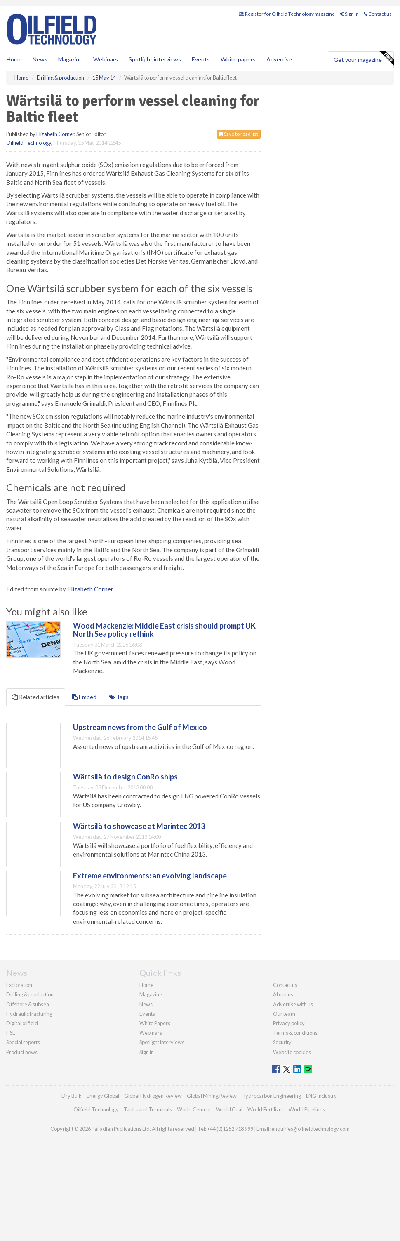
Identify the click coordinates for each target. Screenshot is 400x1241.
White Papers (154, 1023)
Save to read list (238, 134)
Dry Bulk (71, 1096)
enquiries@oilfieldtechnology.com (310, 1129)
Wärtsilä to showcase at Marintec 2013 (139, 826)
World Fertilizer (265, 1109)
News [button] (40, 59)
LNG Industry (321, 1096)
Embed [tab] (84, 696)
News (146, 1004)
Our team (284, 1013)
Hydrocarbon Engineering (271, 1096)
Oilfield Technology (28, 142)
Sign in (349, 13)
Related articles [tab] (35, 696)
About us (283, 994)
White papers (238, 59)
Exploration (19, 985)
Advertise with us (293, 1004)
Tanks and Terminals (148, 1109)
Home (14, 59)
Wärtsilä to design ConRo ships (125, 776)
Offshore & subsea (27, 1004)
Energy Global (103, 1096)
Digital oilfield (22, 1023)
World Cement (194, 1109)
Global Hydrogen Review (153, 1096)
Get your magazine (363, 59)
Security (282, 1042)
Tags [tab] (119, 696)
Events (201, 59)
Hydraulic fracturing (29, 1013)
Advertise (279, 59)
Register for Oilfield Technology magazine (287, 13)
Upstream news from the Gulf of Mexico (140, 727)
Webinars (105, 59)
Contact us (378, 13)
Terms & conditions (295, 1032)
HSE (10, 1032)
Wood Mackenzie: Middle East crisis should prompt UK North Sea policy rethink (164, 629)
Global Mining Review (212, 1096)
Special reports (23, 1042)
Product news (22, 1052)
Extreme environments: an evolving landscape (150, 875)
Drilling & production (30, 994)
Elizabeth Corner (55, 134)
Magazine (70, 59)
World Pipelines (307, 1109)
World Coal (229, 1109)
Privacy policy (289, 1023)
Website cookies (292, 1052)
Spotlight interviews (155, 59)
